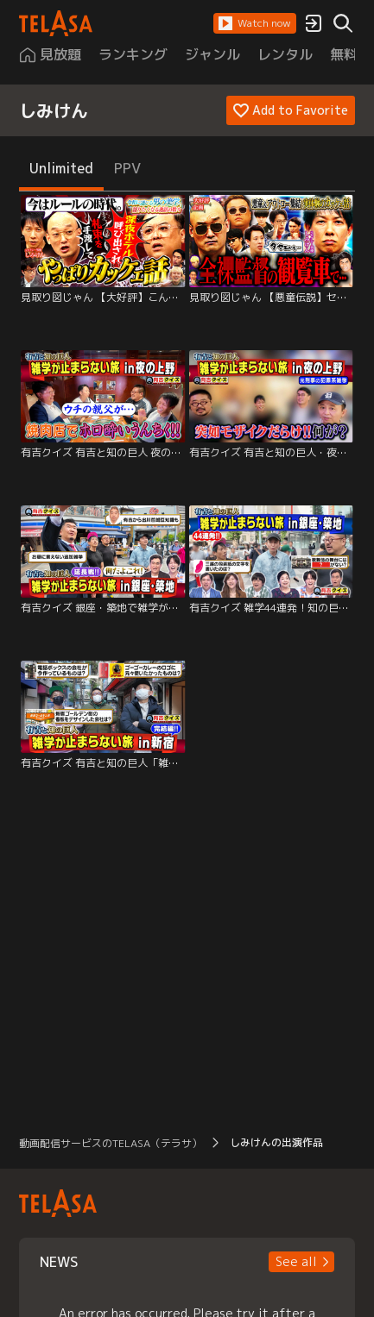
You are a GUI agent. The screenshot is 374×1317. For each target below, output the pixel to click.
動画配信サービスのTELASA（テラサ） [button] (110, 1143)
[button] (254, 23)
